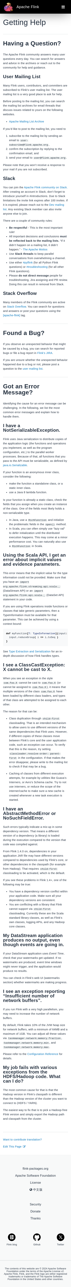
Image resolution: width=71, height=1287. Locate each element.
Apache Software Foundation (35, 1175)
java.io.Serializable (15, 465)
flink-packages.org (35, 1168)
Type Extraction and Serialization (30, 651)
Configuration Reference (42, 1053)
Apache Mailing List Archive (26, 121)
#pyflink (28, 262)
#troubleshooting (37, 266)
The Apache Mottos (35, 249)
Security (35, 1204)
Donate (35, 1211)
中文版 (36, 1189)
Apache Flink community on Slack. (46, 187)
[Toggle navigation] (63, 7)
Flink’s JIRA (44, 352)
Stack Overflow (16, 306)
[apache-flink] (11, 315)
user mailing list (33, 368)
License (35, 1182)
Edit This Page (14, 1146)
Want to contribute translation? (22, 1139)
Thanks (35, 1218)
